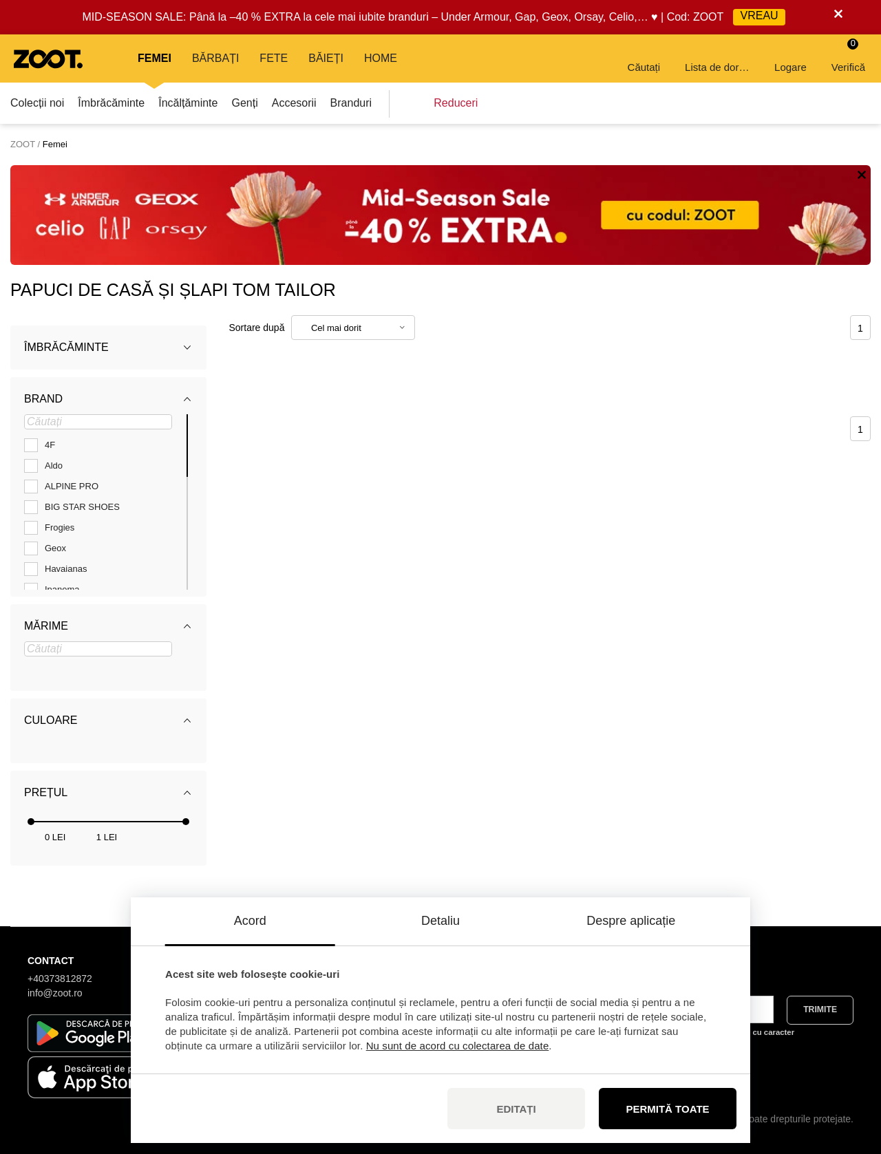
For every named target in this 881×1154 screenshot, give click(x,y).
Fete (273, 58)
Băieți (325, 58)
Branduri (351, 103)
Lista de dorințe (718, 57)
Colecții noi (37, 103)
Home (380, 58)
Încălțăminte (187, 103)
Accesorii (294, 103)
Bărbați (215, 58)
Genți (244, 103)
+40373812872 (60, 978)
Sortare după (257, 327)
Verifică (848, 55)
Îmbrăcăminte (111, 103)
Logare (790, 57)
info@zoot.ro (55, 992)
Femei (154, 58)
